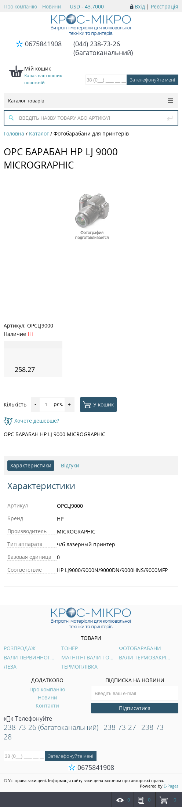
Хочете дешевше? (31, 420)
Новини (51, 6)
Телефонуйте (28, 718)
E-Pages (171, 786)
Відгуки (70, 465)
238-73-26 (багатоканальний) (51, 727)
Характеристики (30, 465)
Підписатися (134, 708)
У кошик (98, 404)
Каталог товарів (90, 100)
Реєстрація (164, 6)
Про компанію (20, 6)
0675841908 (43, 43)
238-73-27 (119, 727)
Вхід (140, 6)
